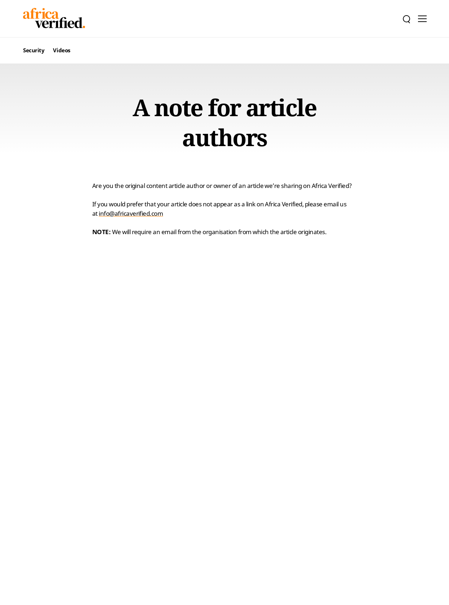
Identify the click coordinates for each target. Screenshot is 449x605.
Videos (61, 50)
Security (33, 50)
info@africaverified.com (131, 213)
